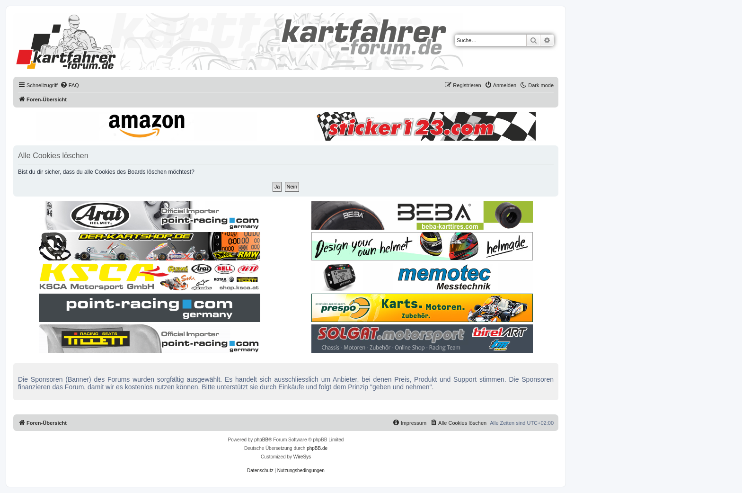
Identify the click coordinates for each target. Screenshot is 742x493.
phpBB (261, 439)
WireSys (302, 456)
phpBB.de (317, 448)
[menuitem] (69, 85)
